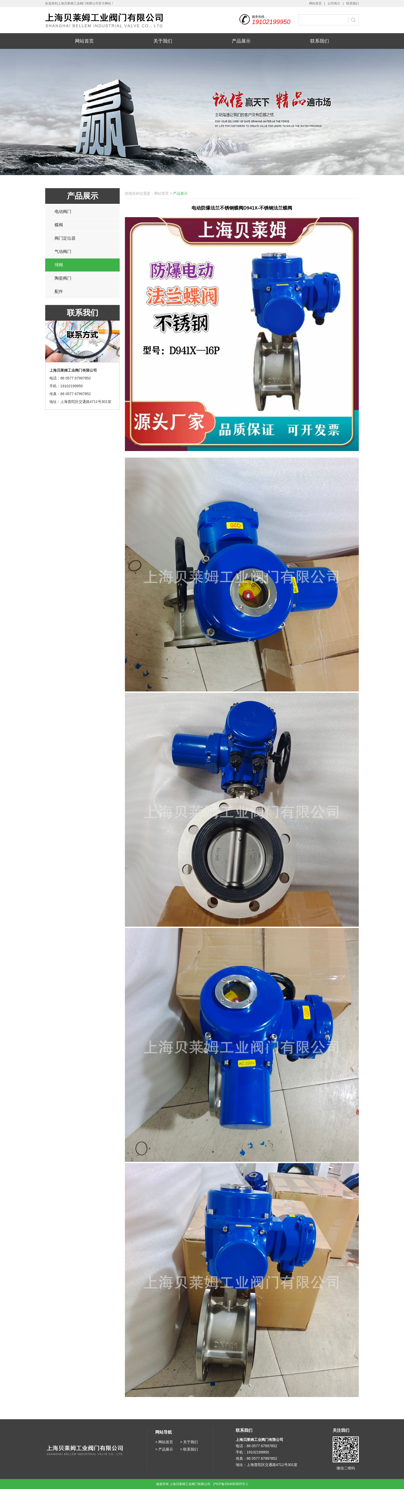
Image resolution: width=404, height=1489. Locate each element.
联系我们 (352, 3)
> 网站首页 (164, 1442)
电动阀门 (63, 211)
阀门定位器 (65, 238)
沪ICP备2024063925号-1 (230, 1484)
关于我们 (162, 41)
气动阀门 (63, 251)
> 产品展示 (164, 1449)
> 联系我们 (189, 1449)
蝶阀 (59, 225)
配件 (59, 291)
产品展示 (241, 41)
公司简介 (334, 3)
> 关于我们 (189, 1442)
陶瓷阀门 (63, 278)
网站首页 (315, 3)
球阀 (59, 265)
